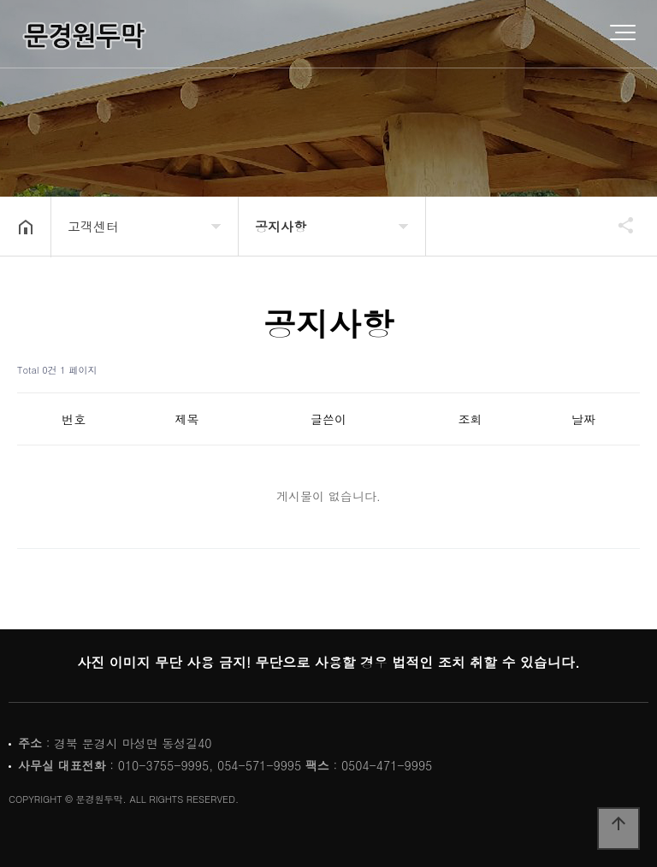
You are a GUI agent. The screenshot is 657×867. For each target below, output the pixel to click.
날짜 (583, 419)
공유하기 (617, 224)
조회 (470, 419)
